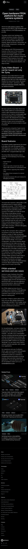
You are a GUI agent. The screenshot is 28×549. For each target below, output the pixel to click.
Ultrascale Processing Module (7, 506)
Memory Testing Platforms (6, 510)
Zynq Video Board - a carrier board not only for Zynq (14, 70)
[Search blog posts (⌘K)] (25, 2)
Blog (2, 524)
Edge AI (2, 493)
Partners (3, 529)
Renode (2, 516)
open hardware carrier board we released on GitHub (13, 77)
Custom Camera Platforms (6, 508)
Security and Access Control (7, 458)
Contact (2, 526)
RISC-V (2, 473)
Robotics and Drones (5, 454)
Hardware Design (4, 491)
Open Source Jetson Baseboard (8, 499)
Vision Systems (4, 479)
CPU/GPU (3, 471)
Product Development (5, 489)
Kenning (2, 518)
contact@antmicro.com (8, 363)
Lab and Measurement (6, 460)
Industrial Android (5, 514)
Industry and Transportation (7, 456)
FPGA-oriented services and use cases (14, 269)
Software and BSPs (5, 485)
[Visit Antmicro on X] (3, 543)
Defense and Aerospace (6, 462)
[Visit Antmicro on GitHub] (6, 543)
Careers (2, 535)
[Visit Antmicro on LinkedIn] (1, 543)
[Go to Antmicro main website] (3, 2)
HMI (2, 477)
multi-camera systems (14, 26)
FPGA (17, 9)
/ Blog (7, 2)
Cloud (2, 487)
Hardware (11, 9)
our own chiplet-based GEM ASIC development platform (14, 135)
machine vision (7, 279)
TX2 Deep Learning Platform (7, 504)
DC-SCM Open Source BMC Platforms (9, 512)
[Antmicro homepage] (14, 540)
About (2, 533)
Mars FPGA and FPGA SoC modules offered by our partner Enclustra (13, 84)
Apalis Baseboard (5, 502)
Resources (3, 531)
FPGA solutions (18, 30)
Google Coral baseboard (15, 133)
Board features (10, 141)
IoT (1, 475)
